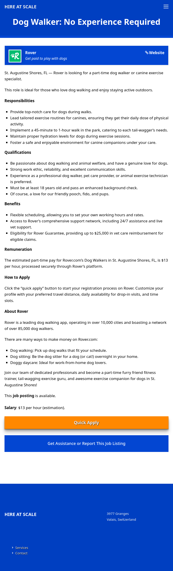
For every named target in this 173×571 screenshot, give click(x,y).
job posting (23, 395)
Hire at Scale (20, 7)
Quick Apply (86, 422)
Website (156, 52)
